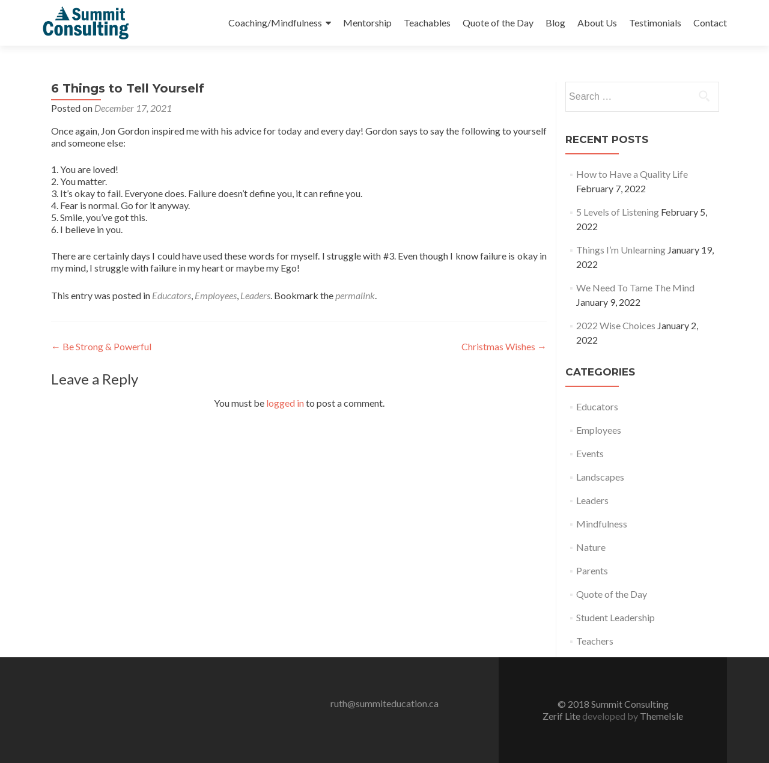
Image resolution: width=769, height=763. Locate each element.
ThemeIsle (661, 716)
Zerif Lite (562, 716)
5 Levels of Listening (617, 211)
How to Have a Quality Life (632, 174)
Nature (591, 547)
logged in (285, 403)
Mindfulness (601, 523)
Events (590, 453)
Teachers (594, 640)
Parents (592, 570)
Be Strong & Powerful (101, 346)
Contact (710, 22)
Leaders (255, 295)
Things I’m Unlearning (621, 249)
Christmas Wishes (504, 346)
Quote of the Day (498, 22)
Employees (216, 295)
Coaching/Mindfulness (275, 22)
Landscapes (600, 476)
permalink (355, 295)
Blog (555, 22)
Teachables (427, 22)
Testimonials (655, 22)
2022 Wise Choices (615, 325)
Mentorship (367, 22)
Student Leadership (615, 617)
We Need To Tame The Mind (635, 287)
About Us (597, 22)
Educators (171, 295)
